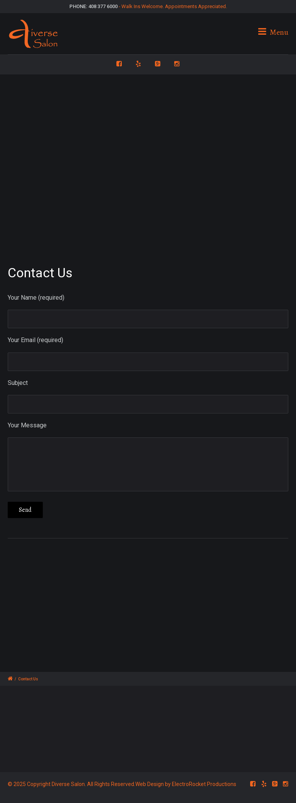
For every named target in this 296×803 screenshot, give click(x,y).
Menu (273, 32)
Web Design (149, 784)
